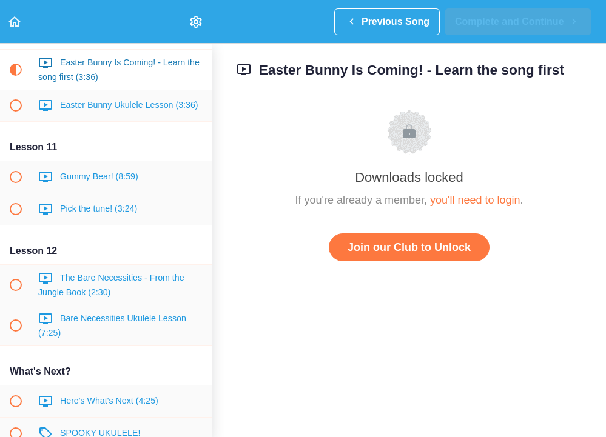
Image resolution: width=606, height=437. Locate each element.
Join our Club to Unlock (409, 247)
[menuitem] (196, 21)
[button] (15, 21)
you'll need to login (475, 200)
